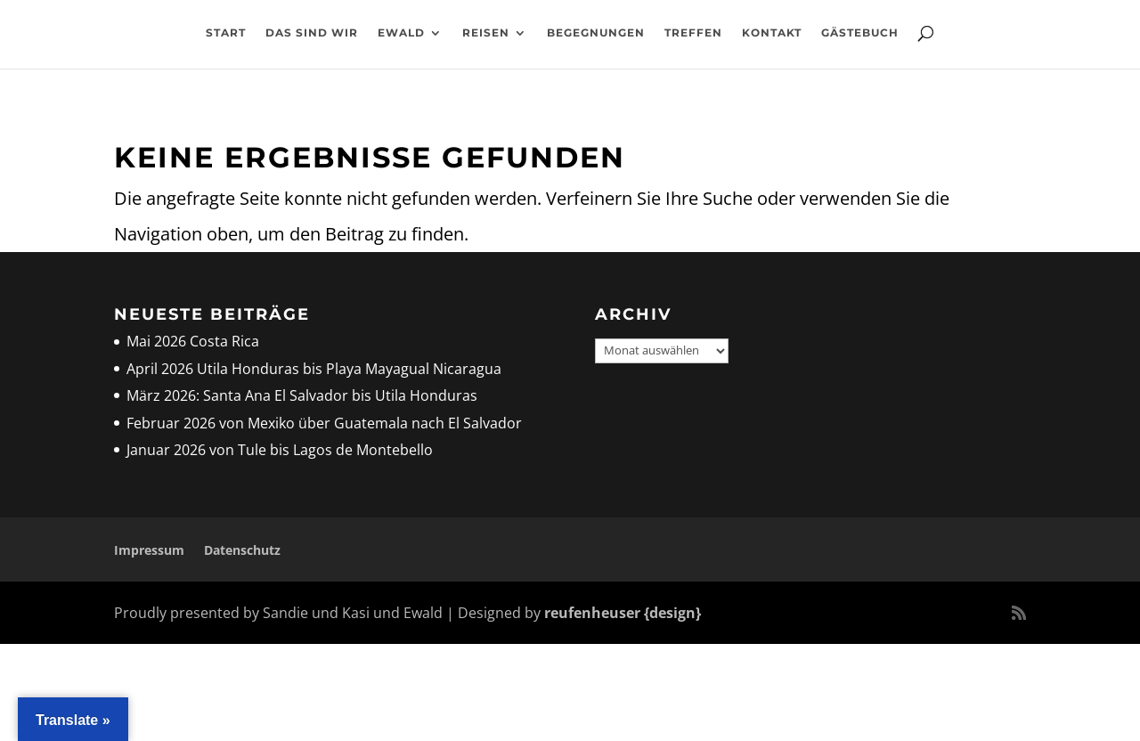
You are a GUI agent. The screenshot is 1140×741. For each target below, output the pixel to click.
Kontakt (772, 41)
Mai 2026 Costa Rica (192, 341)
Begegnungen (596, 41)
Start (226, 41)
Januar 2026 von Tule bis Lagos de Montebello (279, 450)
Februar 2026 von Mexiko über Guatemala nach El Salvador (324, 423)
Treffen (693, 41)
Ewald (401, 41)
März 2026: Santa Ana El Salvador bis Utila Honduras (301, 395)
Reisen (485, 41)
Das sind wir (311, 41)
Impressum (149, 550)
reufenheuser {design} (622, 613)
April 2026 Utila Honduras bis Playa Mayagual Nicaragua (315, 369)
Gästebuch (860, 41)
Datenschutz (242, 550)
